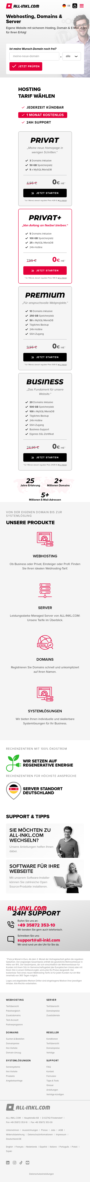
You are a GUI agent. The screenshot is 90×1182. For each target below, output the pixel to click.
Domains (12, 1032)
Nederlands (31, 1146)
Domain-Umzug (13, 1052)
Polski (75, 1146)
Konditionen (52, 1039)
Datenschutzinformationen (40, 1134)
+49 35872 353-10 (37, 925)
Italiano (53, 1146)
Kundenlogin (74, 5)
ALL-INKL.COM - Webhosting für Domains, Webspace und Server (22, 5)
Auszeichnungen (30, 1130)
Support (52, 1060)
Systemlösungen (18, 1060)
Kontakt (50, 1071)
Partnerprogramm (14, 1024)
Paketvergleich (13, 1011)
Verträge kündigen (55, 1094)
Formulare (51, 1076)
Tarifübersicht (12, 1006)
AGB (60, 1130)
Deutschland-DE (13, 1139)
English (9, 1146)
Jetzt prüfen (29, 66)
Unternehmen (12, 1130)
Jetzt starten (47, 193)
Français (19, 1146)
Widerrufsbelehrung (15, 1134)
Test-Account (12, 1020)
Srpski (9, 1151)
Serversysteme (13, 1067)
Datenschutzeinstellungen (41, 1174)
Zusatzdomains (13, 1015)
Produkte (10, 1076)
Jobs (53, 1130)
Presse (44, 1130)
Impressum (61, 1134)
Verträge (50, 1052)
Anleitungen (52, 1090)
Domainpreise (53, 1011)
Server (51, 999)
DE (66, 5)
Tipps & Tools (52, 1080)
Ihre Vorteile (11, 1048)
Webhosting (15, 999)
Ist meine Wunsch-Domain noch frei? (32, 48)
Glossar (50, 1085)
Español (43, 1146)
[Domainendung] (70, 56)
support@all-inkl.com (40, 940)
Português (64, 1146)
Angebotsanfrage (14, 1080)
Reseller (52, 1032)
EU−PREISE (62, 200)
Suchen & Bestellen (15, 1039)
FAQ (48, 1067)
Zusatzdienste (53, 1015)
